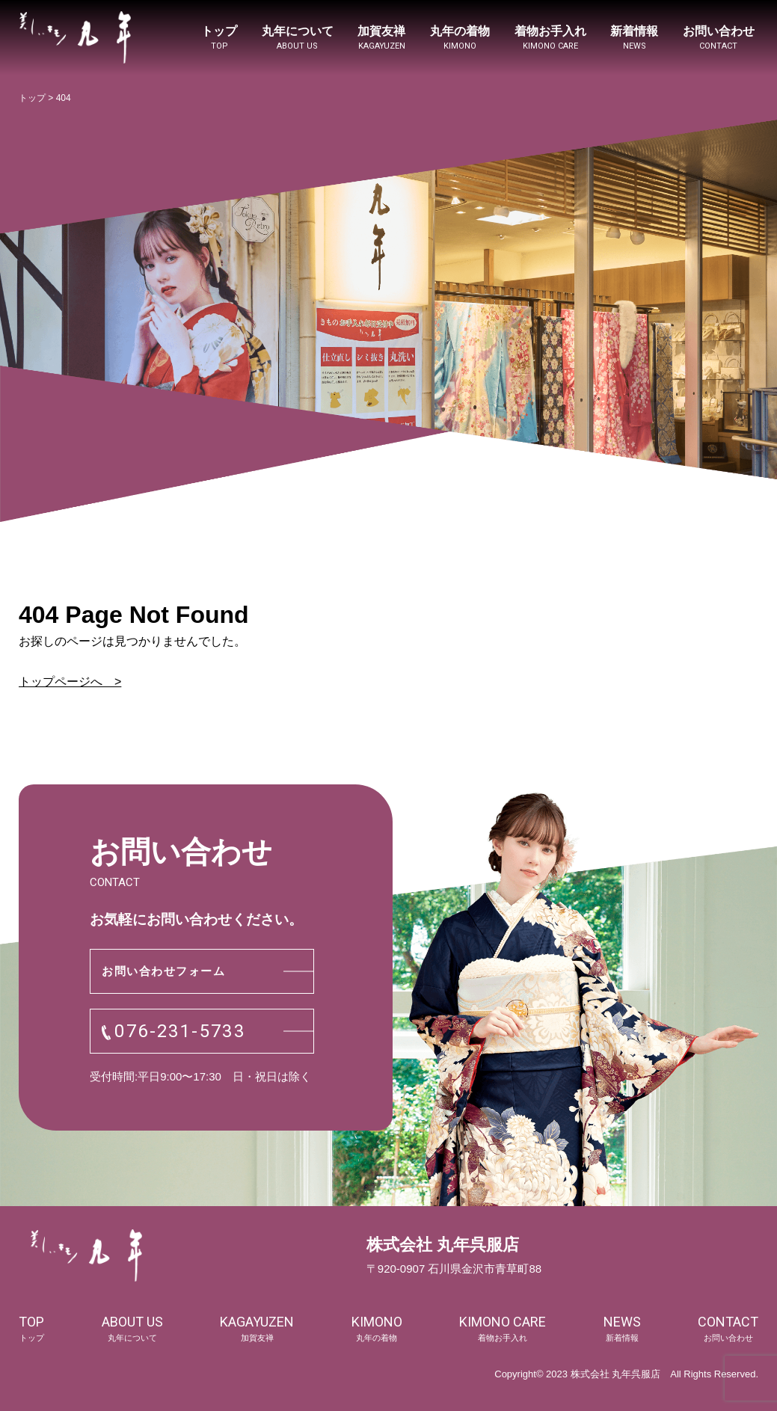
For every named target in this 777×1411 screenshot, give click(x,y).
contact (728, 1329)
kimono (376, 1329)
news (622, 1329)
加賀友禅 (381, 39)
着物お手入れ (550, 39)
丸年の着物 (460, 39)
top (31, 1329)
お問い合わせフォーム (163, 971)
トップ (219, 39)
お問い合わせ (719, 39)
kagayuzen (257, 1329)
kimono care (502, 1329)
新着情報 (634, 39)
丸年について (298, 39)
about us (132, 1329)
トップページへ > (70, 681)
